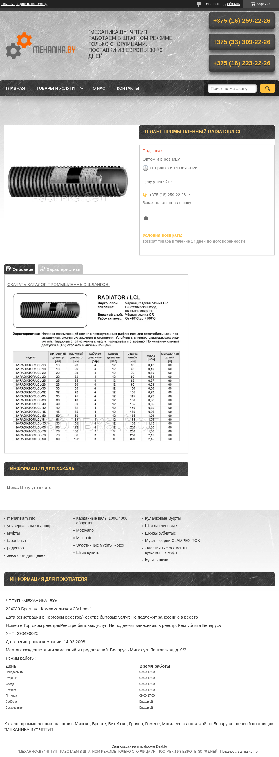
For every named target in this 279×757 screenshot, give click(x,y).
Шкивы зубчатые (160, 533)
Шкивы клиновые (161, 525)
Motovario (85, 530)
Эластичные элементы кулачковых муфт (166, 550)
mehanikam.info (21, 518)
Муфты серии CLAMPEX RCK (172, 540)
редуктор (15, 548)
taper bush (16, 540)
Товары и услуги (55, 88)
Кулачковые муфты (163, 518)
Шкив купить (87, 552)
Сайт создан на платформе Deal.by (140, 746)
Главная (15, 88)
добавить (232, 4)
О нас (99, 88)
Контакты (128, 88)
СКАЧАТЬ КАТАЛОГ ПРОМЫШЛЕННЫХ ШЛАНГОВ (58, 284)
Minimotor (85, 537)
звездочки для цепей (26, 555)
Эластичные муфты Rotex (100, 545)
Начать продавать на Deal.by (24, 4)
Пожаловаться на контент (240, 752)
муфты (13, 533)
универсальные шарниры (30, 525)
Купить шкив (156, 560)
